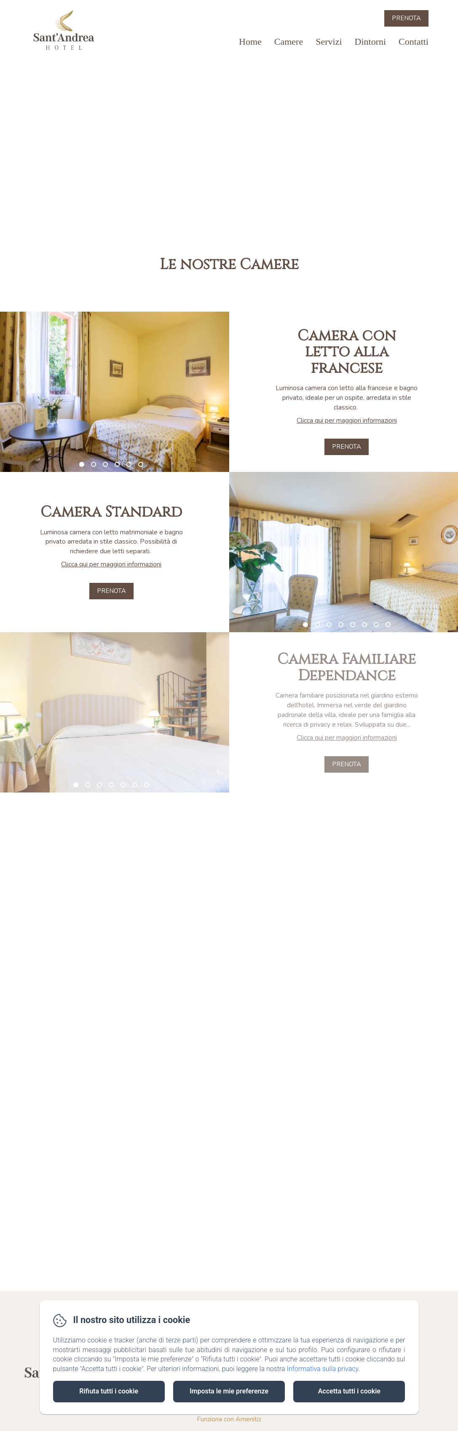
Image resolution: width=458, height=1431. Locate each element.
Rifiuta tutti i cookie (108, 1391)
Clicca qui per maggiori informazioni (347, 420)
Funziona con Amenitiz (229, 1419)
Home (250, 41)
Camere (288, 41)
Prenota (406, 18)
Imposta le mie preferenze (229, 1391)
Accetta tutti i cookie (349, 1391)
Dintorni (370, 41)
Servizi (329, 41)
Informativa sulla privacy (322, 1369)
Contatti (414, 41)
